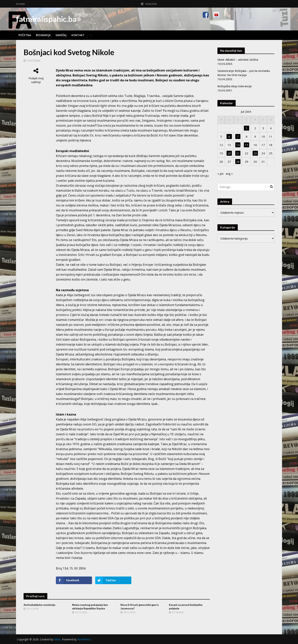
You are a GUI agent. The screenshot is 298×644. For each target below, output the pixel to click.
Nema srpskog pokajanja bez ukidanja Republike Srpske (90, 606)
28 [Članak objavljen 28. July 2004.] (238, 161)
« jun (220, 173)
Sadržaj (61, 35)
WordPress (84, 639)
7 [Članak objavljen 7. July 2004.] (238, 136)
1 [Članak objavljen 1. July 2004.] (246, 128)
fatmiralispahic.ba (46, 19)
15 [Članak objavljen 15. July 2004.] (246, 145)
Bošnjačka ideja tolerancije (234, 86)
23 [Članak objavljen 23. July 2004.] (255, 153)
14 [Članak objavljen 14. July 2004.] (238, 145)
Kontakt (20, 4)
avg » (229, 173)
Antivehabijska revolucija (39, 604)
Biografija (43, 35)
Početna (24, 35)
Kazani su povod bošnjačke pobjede (185, 606)
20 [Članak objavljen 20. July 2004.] (229, 153)
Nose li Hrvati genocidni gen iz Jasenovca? (139, 606)
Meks (57, 639)
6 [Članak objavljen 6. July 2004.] (229, 136)
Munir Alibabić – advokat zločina (237, 59)
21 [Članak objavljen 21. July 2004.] (238, 153)
